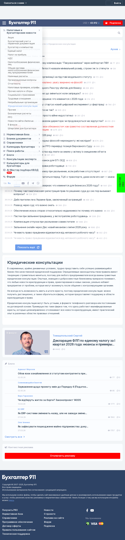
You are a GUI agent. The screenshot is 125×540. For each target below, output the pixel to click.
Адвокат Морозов (26, 369)
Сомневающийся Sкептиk (30, 383)
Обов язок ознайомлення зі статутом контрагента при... (52, 373)
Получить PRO (10, 510)
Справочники (9, 518)
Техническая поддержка (16, 534)
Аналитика (31, 56)
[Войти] (117, 3)
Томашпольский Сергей (67, 335)
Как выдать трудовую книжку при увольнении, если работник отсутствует (57, 171)
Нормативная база (12, 514)
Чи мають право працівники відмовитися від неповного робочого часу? (55, 232)
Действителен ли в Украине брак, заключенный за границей (48, 199)
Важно (42, 56)
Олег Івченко (24, 422)
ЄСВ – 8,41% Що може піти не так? (34, 109)
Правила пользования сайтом (18, 530)
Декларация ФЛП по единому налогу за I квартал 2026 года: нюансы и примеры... (84, 342)
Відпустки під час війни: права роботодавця (39, 165)
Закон (50, 56)
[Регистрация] (108, 3)
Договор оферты (11, 526)
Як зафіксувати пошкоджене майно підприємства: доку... (53, 426)
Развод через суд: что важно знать (34, 205)
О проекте (49, 514)
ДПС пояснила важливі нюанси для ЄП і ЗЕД (39, 160)
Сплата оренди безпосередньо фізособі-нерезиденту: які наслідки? (53, 140)
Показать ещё (28, 247)
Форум (47, 522)
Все (7, 56)
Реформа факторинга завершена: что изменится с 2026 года (49, 98)
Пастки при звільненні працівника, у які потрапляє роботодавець (51, 216)
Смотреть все (15, 436)
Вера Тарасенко (25, 396)
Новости (48, 510)
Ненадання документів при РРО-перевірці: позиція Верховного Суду (53, 146)
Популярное (17, 56)
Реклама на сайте (54, 518)
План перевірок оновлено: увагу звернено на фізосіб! (48, 82)
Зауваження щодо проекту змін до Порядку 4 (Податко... (53, 386)
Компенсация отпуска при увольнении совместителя (44, 221)
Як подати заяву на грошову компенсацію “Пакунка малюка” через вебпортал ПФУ (61, 62)
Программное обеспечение (17, 522)
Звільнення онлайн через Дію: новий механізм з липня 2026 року (50, 227)
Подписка (113, 23)
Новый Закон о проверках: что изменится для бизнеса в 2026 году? (57, 185)
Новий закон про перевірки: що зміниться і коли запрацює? (47, 93)
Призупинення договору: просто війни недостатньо (44, 115)
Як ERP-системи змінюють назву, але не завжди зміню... (52, 413)
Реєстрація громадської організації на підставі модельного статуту (53, 76)
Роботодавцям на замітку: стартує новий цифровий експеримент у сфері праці (59, 104)
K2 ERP (21, 409)
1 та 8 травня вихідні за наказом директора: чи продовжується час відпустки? (59, 120)
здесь (11, 500)
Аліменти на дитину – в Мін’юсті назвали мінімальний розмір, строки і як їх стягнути (62, 68)
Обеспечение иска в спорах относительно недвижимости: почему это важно (58, 210)
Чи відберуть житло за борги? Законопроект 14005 (49, 400)
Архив (115, 49)
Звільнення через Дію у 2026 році (33, 135)
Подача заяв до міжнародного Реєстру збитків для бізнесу (48, 87)
